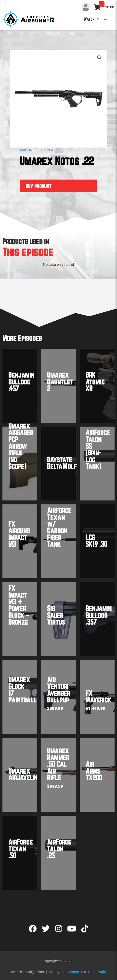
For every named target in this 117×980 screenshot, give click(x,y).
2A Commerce (71, 971)
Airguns (27, 150)
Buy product (39, 186)
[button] (99, 57)
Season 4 (45, 150)
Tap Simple (97, 971)
